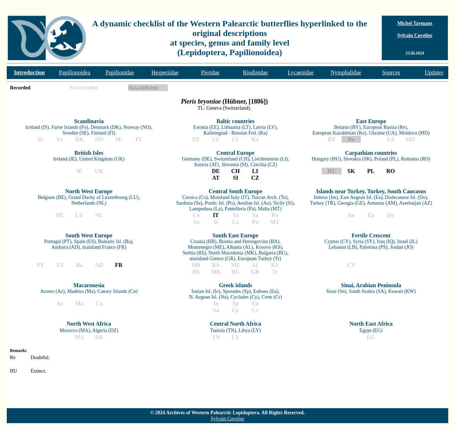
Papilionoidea (74, 72)
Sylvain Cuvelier (414, 35)
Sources (391, 72)
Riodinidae (255, 72)
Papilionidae (120, 72)
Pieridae (210, 72)
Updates (434, 72)
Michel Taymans (414, 23)
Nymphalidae (346, 72)
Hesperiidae (164, 72)
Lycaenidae (301, 72)
